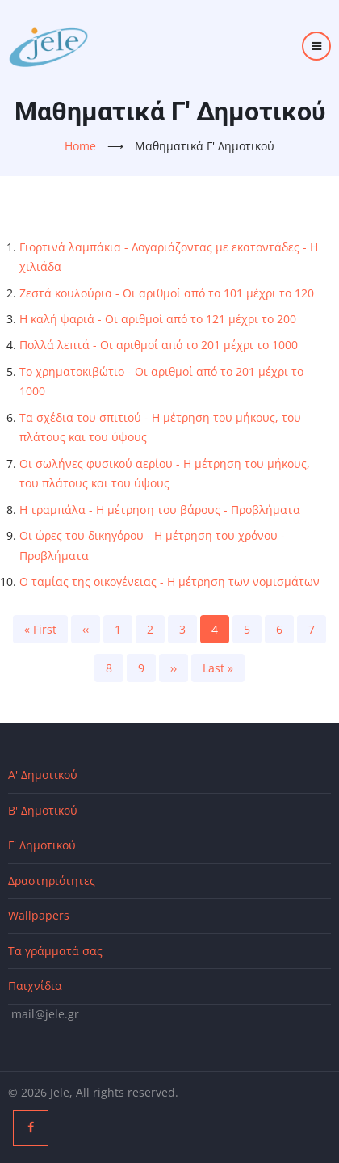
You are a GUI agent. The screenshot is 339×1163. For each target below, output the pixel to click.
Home (80, 146)
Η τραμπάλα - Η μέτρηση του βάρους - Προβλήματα (159, 509)
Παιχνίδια (35, 985)
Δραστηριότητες (51, 880)
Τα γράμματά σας (55, 951)
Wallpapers (38, 915)
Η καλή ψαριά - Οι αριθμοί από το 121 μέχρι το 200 (157, 319)
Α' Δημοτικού (42, 774)
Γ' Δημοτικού (42, 845)
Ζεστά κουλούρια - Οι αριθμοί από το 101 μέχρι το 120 (166, 293)
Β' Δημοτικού (42, 810)
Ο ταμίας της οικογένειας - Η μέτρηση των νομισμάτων (169, 581)
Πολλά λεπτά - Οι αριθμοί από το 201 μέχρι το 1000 (158, 344)
